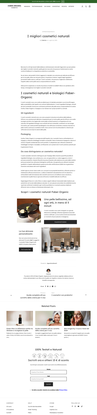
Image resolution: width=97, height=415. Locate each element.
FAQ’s (29, 412)
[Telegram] (52, 286)
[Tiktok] (82, 406)
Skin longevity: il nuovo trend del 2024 (76, 329)
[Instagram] (75, 406)
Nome (48, 371)
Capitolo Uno (53, 409)
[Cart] (90, 6)
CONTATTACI (56, 6)
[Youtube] (78, 406)
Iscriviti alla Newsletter (34, 406)
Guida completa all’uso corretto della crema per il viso (47, 329)
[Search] (86, 6)
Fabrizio (44, 40)
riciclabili (37, 144)
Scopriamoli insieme (60, 222)
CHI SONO (47, 6)
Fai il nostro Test (26, 249)
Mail (48, 378)
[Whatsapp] (50, 286)
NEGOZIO (27, 6)
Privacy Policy (63, 390)
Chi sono (9, 406)
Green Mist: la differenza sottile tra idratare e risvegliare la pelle (19, 329)
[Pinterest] (48, 286)
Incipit (52, 406)
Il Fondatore (10, 409)
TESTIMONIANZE (37, 6)
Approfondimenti (48, 31)
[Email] (55, 286)
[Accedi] (82, 6)
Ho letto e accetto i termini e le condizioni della (48, 390)
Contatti (8, 412)
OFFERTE (71, 6)
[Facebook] (46, 286)
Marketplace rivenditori (56, 412)
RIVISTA (64, 6)
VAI (63, 1)
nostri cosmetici (26, 155)
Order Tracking (32, 409)
